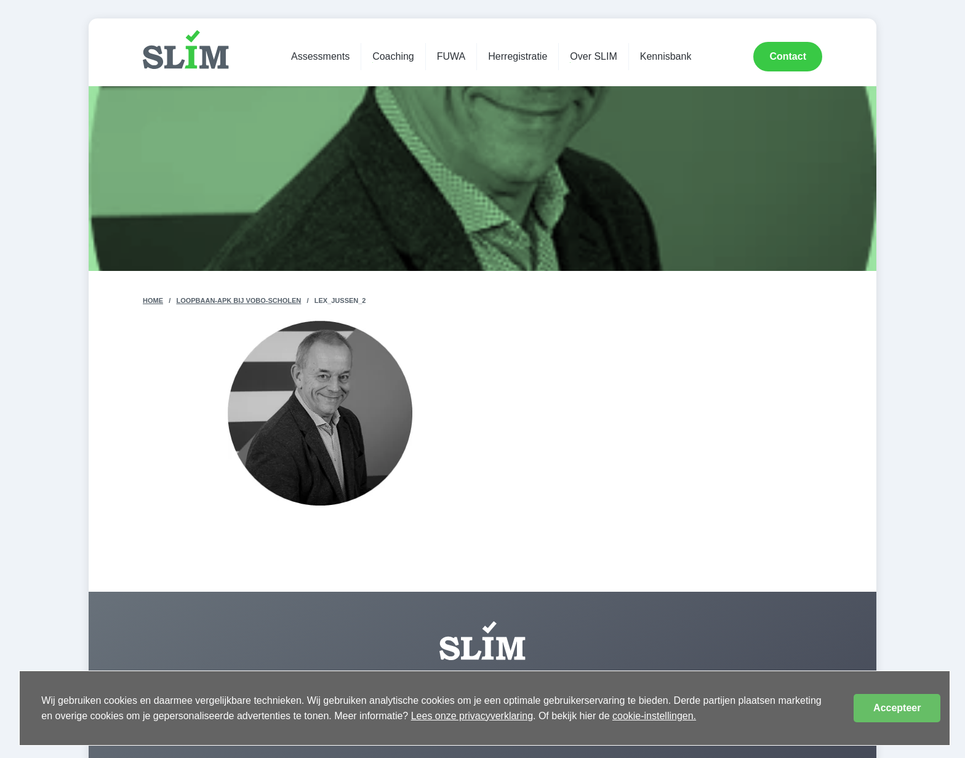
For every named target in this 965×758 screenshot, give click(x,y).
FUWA (451, 56)
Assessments (320, 56)
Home (153, 300)
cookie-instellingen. (654, 716)
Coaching (393, 56)
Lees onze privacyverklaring (472, 716)
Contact (787, 56)
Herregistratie (517, 56)
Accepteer (897, 708)
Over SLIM (593, 56)
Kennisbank (666, 56)
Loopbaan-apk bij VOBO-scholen (238, 300)
